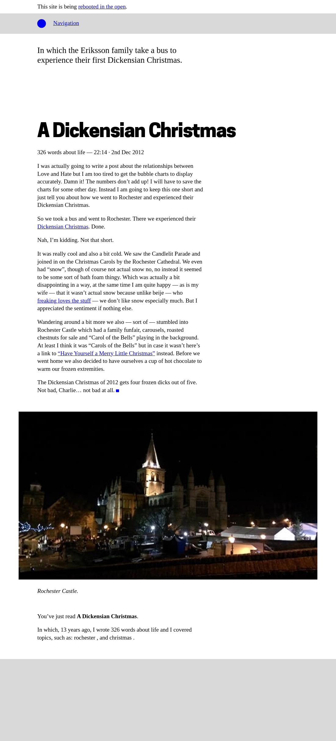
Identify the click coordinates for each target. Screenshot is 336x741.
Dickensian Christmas (62, 226)
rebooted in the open (102, 6)
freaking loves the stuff (64, 300)
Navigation (66, 23)
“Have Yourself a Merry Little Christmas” (106, 353)
